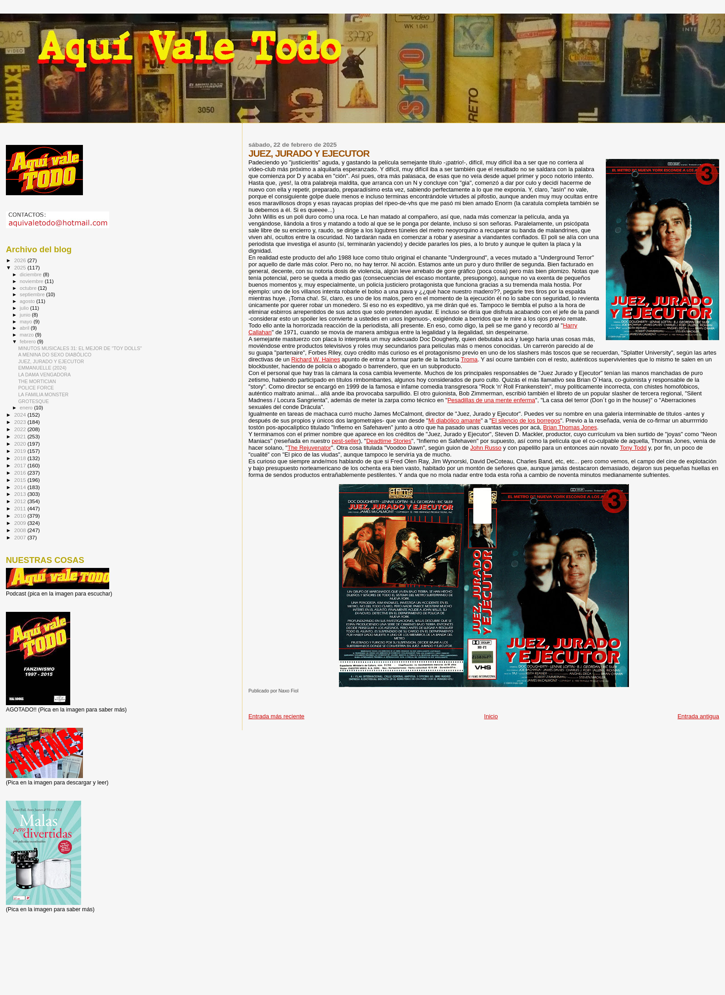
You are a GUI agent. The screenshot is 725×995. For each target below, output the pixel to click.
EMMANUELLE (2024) (42, 367)
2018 (20, 458)
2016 (20, 473)
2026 (20, 260)
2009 (20, 523)
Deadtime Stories (388, 440)
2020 (20, 444)
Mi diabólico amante (454, 420)
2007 (20, 537)
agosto (28, 301)
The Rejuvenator (309, 447)
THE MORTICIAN (37, 381)
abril (25, 328)
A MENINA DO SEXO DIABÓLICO (55, 354)
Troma (469, 359)
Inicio (491, 716)
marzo (27, 334)
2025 (20, 267)
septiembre (33, 294)
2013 (20, 494)
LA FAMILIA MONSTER (43, 394)
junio (26, 314)
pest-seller (345, 440)
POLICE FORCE (36, 387)
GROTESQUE (33, 401)
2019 (20, 451)
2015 (20, 480)
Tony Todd (633, 447)
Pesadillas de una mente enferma (491, 400)
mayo (27, 321)
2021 (20, 436)
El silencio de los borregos (526, 420)
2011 (20, 508)
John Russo (486, 447)
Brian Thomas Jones (570, 427)
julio (25, 308)
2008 (20, 530)
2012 (20, 501)
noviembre (32, 281)
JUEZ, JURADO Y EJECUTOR (51, 361)
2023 (20, 422)
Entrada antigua (698, 716)
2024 (20, 415)
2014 (20, 487)
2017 (20, 465)
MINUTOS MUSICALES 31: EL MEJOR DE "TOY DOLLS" (80, 348)
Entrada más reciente (276, 716)
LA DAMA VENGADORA (44, 374)
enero (27, 407)
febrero (28, 341)
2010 (20, 516)
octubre (29, 288)
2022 (20, 429)
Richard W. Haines (315, 359)
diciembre (31, 274)
